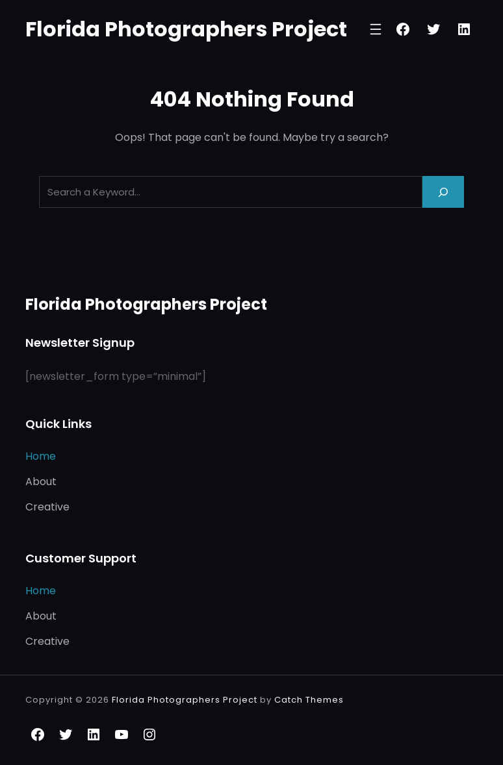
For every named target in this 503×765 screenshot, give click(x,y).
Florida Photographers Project (186, 29)
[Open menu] (375, 29)
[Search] (443, 192)
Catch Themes (309, 700)
